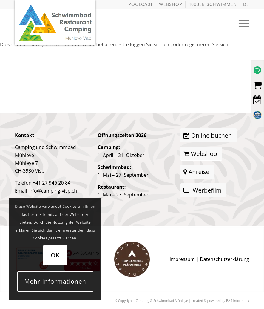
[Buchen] (257, 100)
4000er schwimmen (213, 4)
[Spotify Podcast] (257, 70)
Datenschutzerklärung (224, 259)
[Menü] (241, 22)
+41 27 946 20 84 (51, 182)
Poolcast (140, 4)
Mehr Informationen (55, 281)
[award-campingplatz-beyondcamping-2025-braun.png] (132, 259)
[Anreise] (197, 172)
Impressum (182, 259)
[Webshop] (257, 85)
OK (55, 255)
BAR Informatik (237, 300)
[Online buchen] (208, 135)
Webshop (170, 4)
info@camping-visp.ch (52, 190)
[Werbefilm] (203, 190)
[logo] (55, 13)
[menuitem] (140, 4)
